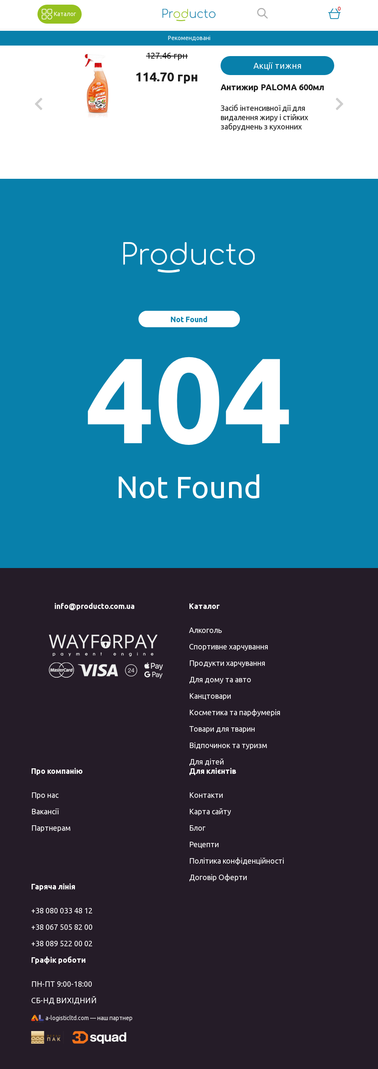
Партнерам (51, 828)
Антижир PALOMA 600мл (272, 87)
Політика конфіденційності (236, 860)
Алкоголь (205, 630)
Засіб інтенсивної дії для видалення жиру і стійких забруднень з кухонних (264, 117)
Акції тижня (277, 65)
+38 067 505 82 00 (62, 927)
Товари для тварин (222, 728)
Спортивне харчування (228, 646)
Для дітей (206, 761)
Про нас (45, 795)
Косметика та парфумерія (234, 712)
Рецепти (204, 844)
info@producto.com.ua (94, 606)
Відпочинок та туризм (228, 745)
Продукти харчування (227, 663)
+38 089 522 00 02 (62, 943)
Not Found (189, 319)
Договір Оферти (218, 877)
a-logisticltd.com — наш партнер (82, 1019)
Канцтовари (210, 696)
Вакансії (45, 811)
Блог (197, 828)
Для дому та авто (220, 679)
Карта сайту (210, 811)
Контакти (206, 795)
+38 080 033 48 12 (62, 910)
